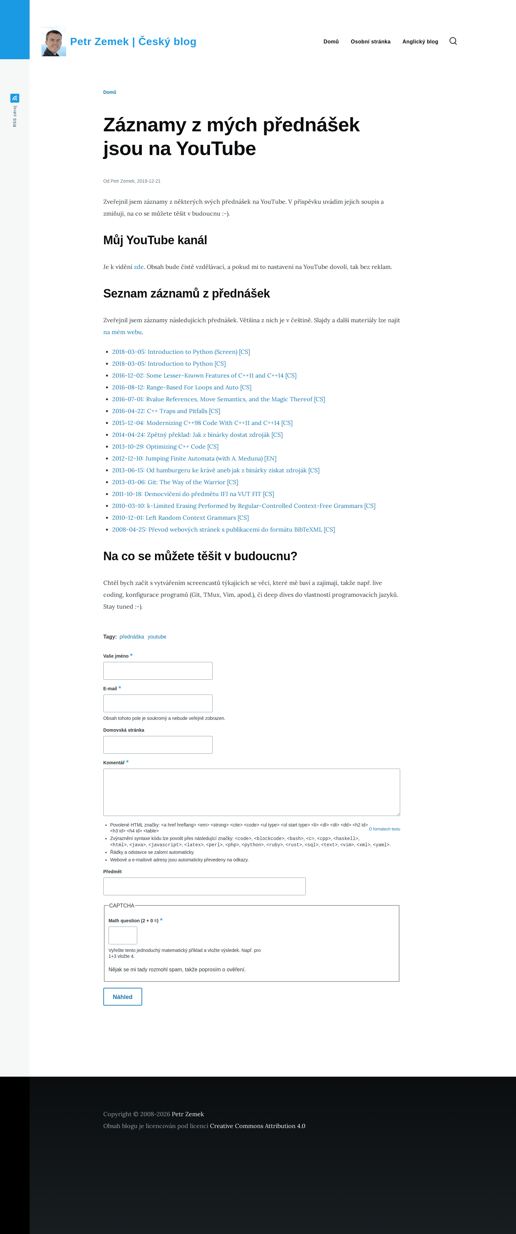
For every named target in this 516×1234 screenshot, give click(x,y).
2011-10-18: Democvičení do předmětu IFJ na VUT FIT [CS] (193, 494)
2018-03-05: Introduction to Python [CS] (169, 363)
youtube (157, 637)
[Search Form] (453, 41)
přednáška (131, 637)
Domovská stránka (123, 730)
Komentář (114, 762)
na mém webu (122, 332)
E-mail (110, 688)
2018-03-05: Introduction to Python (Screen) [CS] (181, 351)
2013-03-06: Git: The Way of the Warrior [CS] (175, 482)
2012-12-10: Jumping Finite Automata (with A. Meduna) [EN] (194, 458)
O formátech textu (384, 829)
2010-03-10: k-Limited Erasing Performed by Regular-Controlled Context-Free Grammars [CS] (243, 506)
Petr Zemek (188, 1113)
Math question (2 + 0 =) (134, 920)
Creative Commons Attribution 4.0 (257, 1125)
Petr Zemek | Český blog (133, 41)
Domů (109, 92)
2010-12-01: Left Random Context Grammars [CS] (180, 517)
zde (139, 267)
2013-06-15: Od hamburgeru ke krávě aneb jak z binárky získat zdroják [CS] (216, 470)
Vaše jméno (116, 656)
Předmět (112, 871)
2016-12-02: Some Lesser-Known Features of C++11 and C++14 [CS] (204, 375)
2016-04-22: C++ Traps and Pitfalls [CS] (166, 411)
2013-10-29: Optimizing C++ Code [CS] (165, 446)
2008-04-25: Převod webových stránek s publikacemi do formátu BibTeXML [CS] (223, 529)
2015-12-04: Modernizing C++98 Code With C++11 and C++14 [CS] (202, 423)
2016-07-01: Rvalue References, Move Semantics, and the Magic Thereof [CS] (218, 399)
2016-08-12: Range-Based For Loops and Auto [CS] (181, 387)
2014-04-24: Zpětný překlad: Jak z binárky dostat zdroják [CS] (197, 434)
